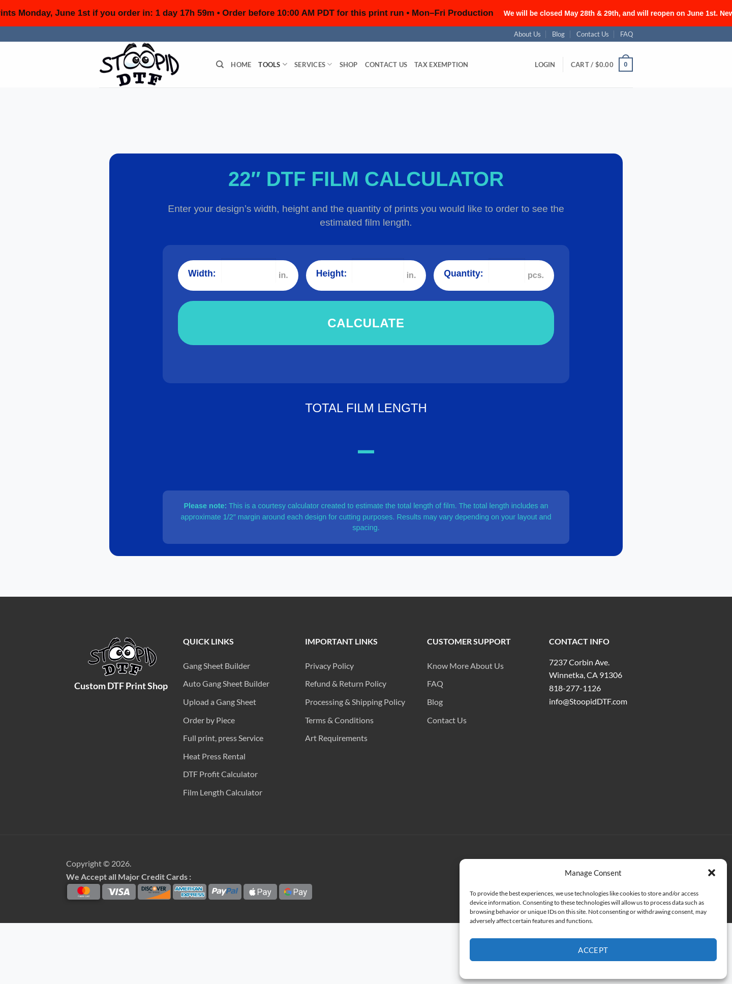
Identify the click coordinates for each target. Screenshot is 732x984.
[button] (546, 64)
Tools (272, 64)
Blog (558, 34)
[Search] (220, 64)
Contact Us (592, 34)
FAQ (626, 34)
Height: (331, 273)
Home (241, 64)
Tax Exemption (442, 64)
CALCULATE (365, 323)
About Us (527, 34)
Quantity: (463, 273)
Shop (348, 64)
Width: (202, 273)
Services (312, 64)
